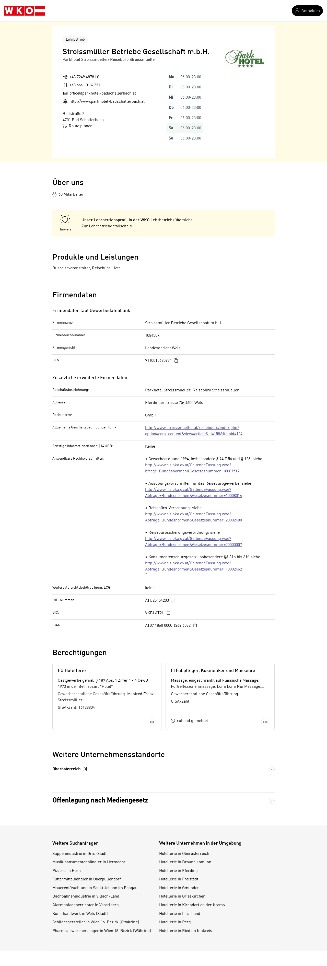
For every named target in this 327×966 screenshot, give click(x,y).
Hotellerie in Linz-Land (179, 914)
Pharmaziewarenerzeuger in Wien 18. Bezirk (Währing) (101, 931)
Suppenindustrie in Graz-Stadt (79, 854)
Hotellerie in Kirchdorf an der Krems (192, 905)
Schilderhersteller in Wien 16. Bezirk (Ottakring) (95, 922)
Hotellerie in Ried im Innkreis (185, 931)
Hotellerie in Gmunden (179, 888)
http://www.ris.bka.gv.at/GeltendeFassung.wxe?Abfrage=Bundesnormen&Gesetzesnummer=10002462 (193, 566)
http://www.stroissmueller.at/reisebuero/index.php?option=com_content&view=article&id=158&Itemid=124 (193, 431)
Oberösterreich (69, 769)
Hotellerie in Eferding (178, 871)
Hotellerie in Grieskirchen (182, 896)
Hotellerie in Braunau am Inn (185, 862)
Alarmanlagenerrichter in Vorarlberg (85, 905)
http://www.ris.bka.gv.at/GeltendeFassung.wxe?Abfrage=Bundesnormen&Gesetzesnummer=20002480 (193, 517)
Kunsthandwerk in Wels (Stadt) (80, 914)
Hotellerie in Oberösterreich (184, 854)
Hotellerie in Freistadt (178, 879)
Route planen (77, 126)
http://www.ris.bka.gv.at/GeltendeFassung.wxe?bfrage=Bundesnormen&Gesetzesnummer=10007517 (192, 468)
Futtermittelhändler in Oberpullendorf (86, 879)
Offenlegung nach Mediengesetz (100, 800)
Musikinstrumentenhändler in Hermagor (88, 862)
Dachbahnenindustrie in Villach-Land (85, 896)
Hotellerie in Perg (175, 922)
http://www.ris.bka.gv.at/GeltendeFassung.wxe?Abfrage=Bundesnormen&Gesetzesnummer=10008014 (193, 493)
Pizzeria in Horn (66, 871)
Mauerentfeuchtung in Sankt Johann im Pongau (94, 888)
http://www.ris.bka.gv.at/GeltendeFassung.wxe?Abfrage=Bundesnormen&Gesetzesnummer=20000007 (193, 542)
